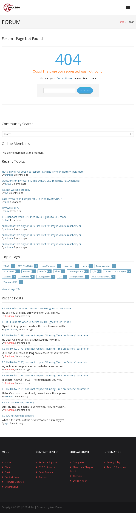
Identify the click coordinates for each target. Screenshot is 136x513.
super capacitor (76, 271)
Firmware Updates (14, 481)
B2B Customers (47, 467)
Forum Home (64, 78)
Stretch (42, 271)
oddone (9, 229)
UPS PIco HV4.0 (25, 266)
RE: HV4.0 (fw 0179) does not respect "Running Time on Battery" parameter (45, 335)
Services (9, 472)
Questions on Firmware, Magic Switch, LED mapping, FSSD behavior (41, 180)
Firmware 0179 (10, 207)
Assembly (68, 266)
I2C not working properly (16, 189)
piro (7, 201)
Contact (43, 477)
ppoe (85, 266)
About (8, 467)
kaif (7, 220)
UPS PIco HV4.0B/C (101, 276)
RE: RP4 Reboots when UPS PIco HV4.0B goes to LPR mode (36, 308)
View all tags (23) (10, 289)
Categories (78, 462)
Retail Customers (47, 472)
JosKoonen (11, 329)
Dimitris (9, 174)
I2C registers (44, 276)
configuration (76, 276)
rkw (7, 211)
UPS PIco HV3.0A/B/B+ (115, 271)
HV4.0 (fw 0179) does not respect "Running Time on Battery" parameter (43, 171)
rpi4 (94, 271)
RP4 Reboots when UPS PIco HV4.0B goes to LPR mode (34, 217)
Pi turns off (9, 271)
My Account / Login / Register (81, 469)
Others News (11, 486)
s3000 (8, 183)
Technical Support (48, 462)
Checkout (77, 476)
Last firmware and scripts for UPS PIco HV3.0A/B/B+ (32, 198)
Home (121, 21)
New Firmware (48, 266)
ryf (6, 192)
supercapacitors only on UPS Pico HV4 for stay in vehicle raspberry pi (41, 226)
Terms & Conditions (117, 467)
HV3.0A (26, 271)
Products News (12, 477)
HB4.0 (6, 266)
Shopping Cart (80, 480)
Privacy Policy (113, 462)
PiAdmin (9, 316)
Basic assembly (103, 266)
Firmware (24, 276)
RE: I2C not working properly (18, 402)
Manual (7, 276)
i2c (60, 276)
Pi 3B (57, 271)
